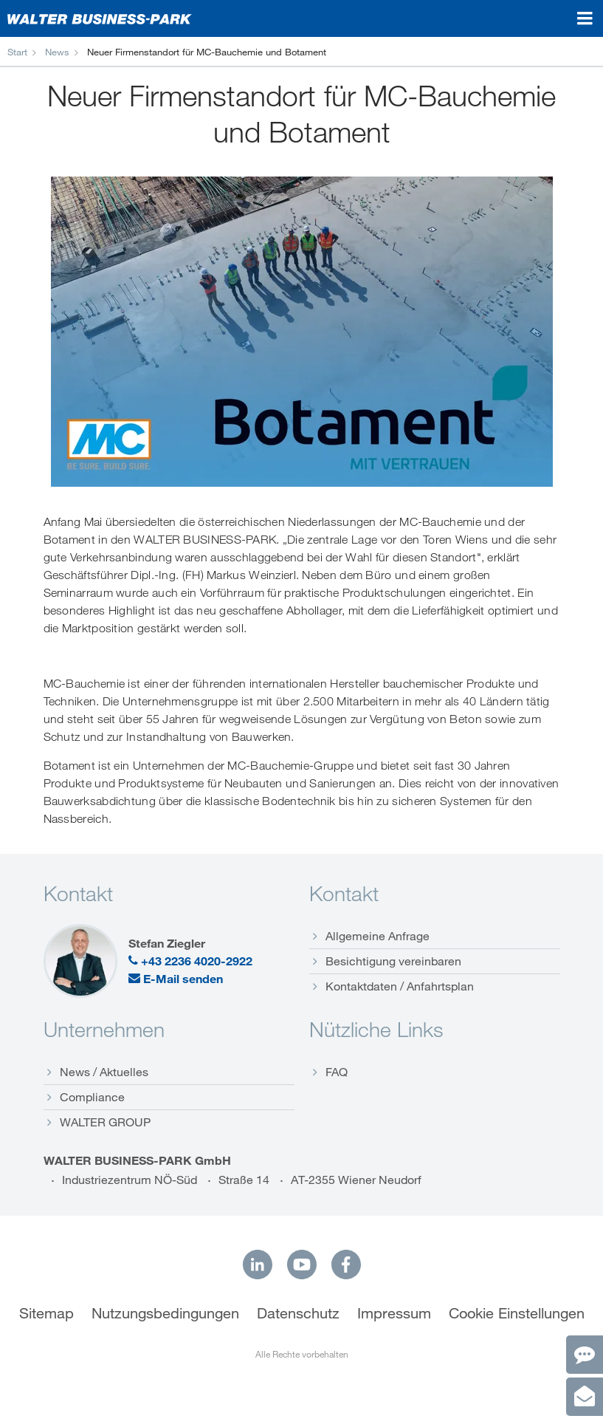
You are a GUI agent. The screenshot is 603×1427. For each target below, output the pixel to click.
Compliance (92, 1096)
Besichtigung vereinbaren (393, 961)
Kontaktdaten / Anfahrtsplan (399, 986)
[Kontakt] (584, 1354)
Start (17, 52)
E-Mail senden (175, 978)
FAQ (336, 1071)
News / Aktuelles (104, 1071)
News (57, 52)
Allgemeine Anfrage (377, 935)
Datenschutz (298, 1313)
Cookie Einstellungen (517, 1313)
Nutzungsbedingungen (165, 1313)
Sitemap (46, 1313)
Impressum (394, 1313)
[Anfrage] (584, 1397)
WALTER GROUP (105, 1122)
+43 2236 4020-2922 (190, 961)
